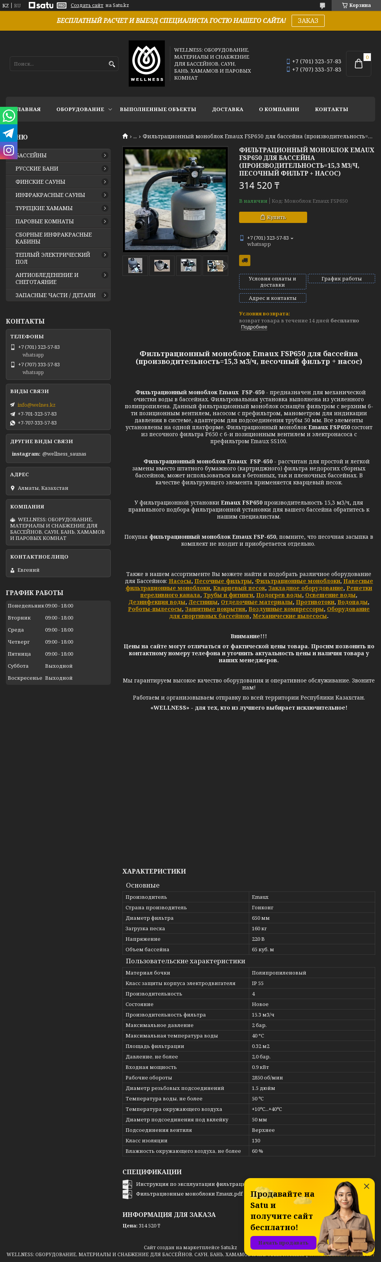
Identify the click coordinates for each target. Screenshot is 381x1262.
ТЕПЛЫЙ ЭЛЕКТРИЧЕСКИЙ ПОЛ (53, 258)
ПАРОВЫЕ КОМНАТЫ (45, 221)
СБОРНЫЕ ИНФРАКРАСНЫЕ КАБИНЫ (54, 238)
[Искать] (112, 64)
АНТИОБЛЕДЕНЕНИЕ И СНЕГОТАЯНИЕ (47, 278)
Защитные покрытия (215, 609)
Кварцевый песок (239, 588)
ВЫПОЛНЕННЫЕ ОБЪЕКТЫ (158, 109)
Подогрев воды (279, 595)
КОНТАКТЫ (331, 109)
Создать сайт (87, 5)
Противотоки (315, 602)
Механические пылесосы (290, 616)
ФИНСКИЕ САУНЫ (40, 181)
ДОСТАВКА (227, 109)
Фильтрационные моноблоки (297, 581)
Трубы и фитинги (228, 595)
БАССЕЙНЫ (31, 155)
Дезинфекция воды (156, 602)
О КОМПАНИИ (279, 109)
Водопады (352, 602)
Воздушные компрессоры (286, 609)
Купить (276, 217)
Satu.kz (229, 1247)
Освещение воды (330, 595)
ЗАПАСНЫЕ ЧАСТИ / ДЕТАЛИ (56, 295)
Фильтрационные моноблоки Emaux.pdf (189, 1194)
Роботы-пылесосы (155, 609)
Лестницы (203, 602)
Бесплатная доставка (244, 260)
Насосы (180, 581)
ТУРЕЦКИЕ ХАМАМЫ (44, 208)
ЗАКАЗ (308, 20)
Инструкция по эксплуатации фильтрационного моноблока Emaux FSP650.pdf (238, 1184)
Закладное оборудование (305, 588)
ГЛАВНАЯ (27, 109)
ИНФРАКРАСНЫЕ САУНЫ (50, 194)
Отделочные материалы (257, 602)
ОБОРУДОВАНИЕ (80, 109)
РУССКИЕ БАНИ (37, 168)
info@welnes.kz (36, 405)
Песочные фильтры (223, 581)
